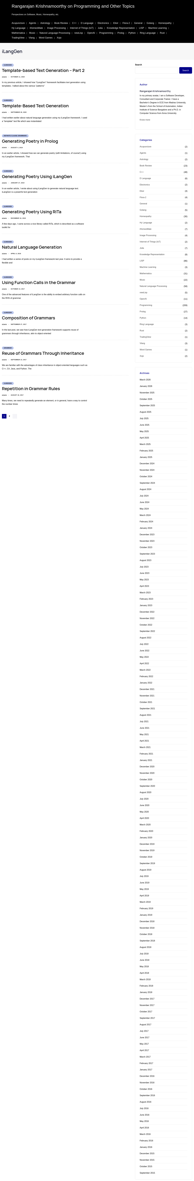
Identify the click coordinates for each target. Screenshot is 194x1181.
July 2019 (144, 868)
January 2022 (146, 678)
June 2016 (144, 1103)
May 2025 (144, 430)
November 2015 (147, 1147)
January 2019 (146, 906)
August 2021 (145, 709)
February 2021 (146, 748)
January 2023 (146, 602)
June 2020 (144, 798)
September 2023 (147, 551)
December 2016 (147, 1065)
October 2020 (146, 773)
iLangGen (8, 65)
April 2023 (144, 583)
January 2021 (146, 754)
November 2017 (147, 995)
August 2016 (145, 1090)
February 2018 (146, 976)
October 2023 (146, 545)
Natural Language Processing (54, 33)
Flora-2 (126, 23)
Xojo (59, 37)
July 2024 (144, 494)
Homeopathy (164, 23)
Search (138, 65)
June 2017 (144, 1027)
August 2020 (145, 786)
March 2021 (145, 741)
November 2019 (147, 843)
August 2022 (145, 633)
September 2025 (147, 405)
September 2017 (147, 1008)
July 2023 (144, 564)
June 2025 (144, 424)
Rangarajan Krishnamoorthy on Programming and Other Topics (73, 6)
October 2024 (146, 475)
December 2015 (147, 1141)
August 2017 (145, 1014)
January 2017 (146, 1058)
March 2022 (145, 665)
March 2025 (145, 443)
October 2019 (146, 849)
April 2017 (144, 1039)
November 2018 (147, 919)
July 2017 (144, 1020)
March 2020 (145, 817)
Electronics (103, 23)
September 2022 (147, 627)
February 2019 (146, 900)
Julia (100, 28)
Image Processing (56, 28)
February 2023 (146, 595)
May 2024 (144, 506)
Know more (145, 120)
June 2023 (144, 570)
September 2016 (147, 1084)
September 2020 (147, 779)
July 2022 (144, 640)
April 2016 (144, 1116)
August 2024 (145, 487)
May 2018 (144, 957)
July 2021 (144, 716)
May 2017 (144, 1033)
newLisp (78, 33)
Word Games (46, 37)
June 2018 (144, 951)
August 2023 (145, 557)
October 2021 (146, 697)
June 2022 (144, 646)
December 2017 (147, 989)
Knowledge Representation (121, 28)
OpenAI (91, 33)
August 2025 (145, 411)
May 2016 (144, 1109)
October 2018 (146, 925)
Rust (162, 33)
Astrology (45, 23)
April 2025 (144, 437)
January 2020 (146, 830)
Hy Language (18, 28)
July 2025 (144, 418)
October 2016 (146, 1077)
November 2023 (147, 538)
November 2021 (147, 690)
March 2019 (145, 893)
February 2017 (146, 1052)
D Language (87, 23)
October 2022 (146, 621)
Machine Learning (157, 28)
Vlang (32, 37)
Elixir (115, 23)
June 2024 (144, 500)
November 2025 (147, 392)
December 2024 (147, 462)
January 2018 (146, 982)
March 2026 (145, 380)
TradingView (18, 37)
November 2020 (147, 767)
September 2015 (147, 1160)
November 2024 (147, 468)
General (138, 23)
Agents (32, 23)
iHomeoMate (36, 28)
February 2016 (146, 1128)
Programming (106, 33)
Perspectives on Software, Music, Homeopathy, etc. (35, 14)
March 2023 (145, 589)
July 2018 (144, 944)
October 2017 (146, 1001)
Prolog (120, 33)
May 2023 (144, 576)
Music (32, 33)
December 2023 (147, 532)
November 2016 (147, 1071)
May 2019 (144, 881)
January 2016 (146, 1135)
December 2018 (147, 913)
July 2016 (144, 1096)
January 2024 (146, 525)
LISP (141, 28)
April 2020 (144, 811)
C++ (74, 23)
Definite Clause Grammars (15, 135)
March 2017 (145, 1046)
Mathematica (18, 33)
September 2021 (147, 703)
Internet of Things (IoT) (82, 28)
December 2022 (147, 608)
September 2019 (147, 855)
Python (132, 33)
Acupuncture (18, 23)
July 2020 (144, 792)
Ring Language (148, 33)
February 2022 (146, 671)
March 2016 (145, 1122)
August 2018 (145, 938)
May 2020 (144, 805)
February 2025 (146, 449)
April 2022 (144, 659)
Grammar (8, 348)
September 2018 (147, 932)
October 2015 (146, 1154)
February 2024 (146, 519)
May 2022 (144, 652)
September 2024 (147, 481)
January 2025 (146, 456)
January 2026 (146, 386)
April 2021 (144, 735)
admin (4, 77)
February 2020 (146, 824)
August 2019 (145, 862)
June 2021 (144, 722)
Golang (150, 23)
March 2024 (145, 513)
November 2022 (147, 614)
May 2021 (144, 729)
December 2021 (147, 684)
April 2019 (144, 887)
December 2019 (147, 836)
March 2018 (145, 970)
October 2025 (146, 399)
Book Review (61, 23)
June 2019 (144, 874)
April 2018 (144, 963)
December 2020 (147, 760)
